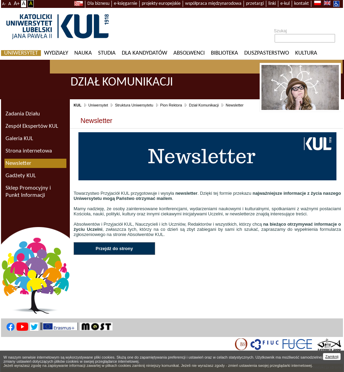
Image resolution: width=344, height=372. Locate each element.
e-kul (285, 3)
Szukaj (280, 31)
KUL (78, 105)
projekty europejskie (161, 3)
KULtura (306, 53)
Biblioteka (224, 53)
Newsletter (235, 105)
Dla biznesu (98, 3)
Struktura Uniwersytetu (134, 105)
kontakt (301, 3)
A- (4, 4)
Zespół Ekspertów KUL (32, 126)
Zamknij (331, 356)
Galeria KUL (19, 139)
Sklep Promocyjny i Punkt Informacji (28, 191)
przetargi (255, 3)
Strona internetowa (29, 151)
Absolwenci (189, 53)
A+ (17, 4)
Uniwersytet (21, 53)
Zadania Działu (23, 114)
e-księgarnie (125, 3)
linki (272, 3)
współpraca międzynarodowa (213, 3)
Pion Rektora (171, 105)
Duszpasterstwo (266, 53)
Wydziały (56, 53)
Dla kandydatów (144, 53)
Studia (107, 53)
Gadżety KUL (21, 176)
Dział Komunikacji (204, 105)
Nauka (83, 53)
